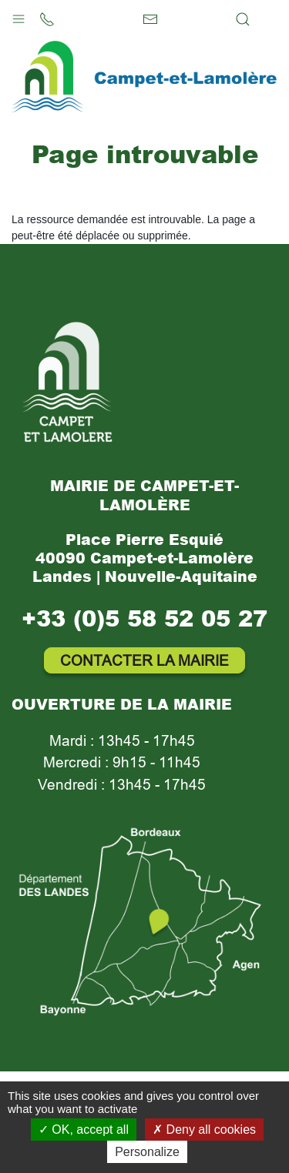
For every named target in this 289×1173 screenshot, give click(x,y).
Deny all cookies (204, 1129)
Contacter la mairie (144, 660)
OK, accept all (84, 1129)
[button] (18, 15)
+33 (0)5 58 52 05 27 (144, 617)
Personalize (147, 1151)
